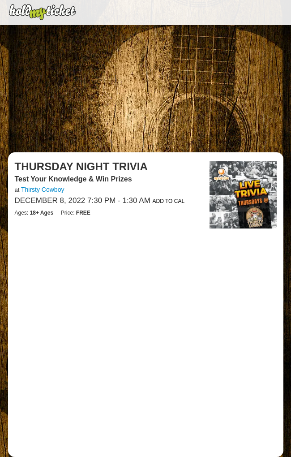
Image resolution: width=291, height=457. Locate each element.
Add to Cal (169, 201)
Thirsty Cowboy (42, 189)
